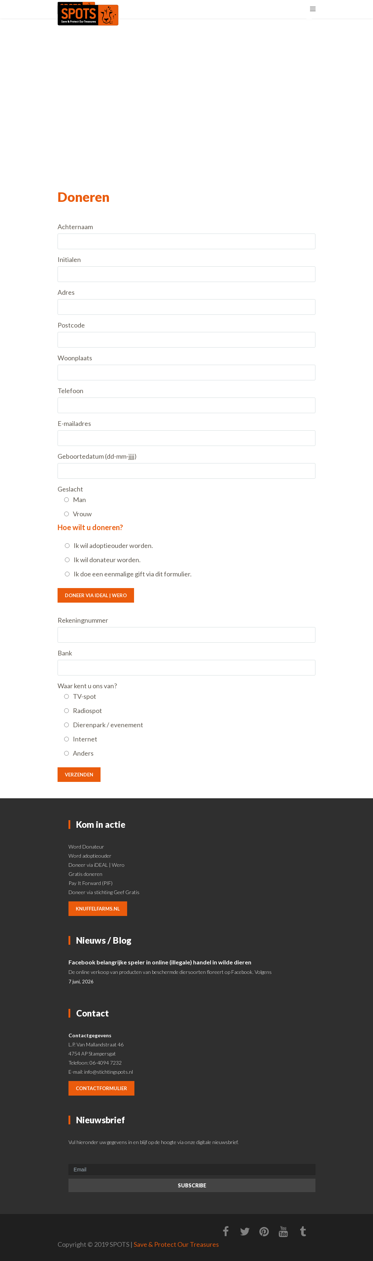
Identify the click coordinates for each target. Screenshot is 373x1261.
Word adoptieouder (89, 856)
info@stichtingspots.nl (108, 1072)
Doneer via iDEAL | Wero (96, 595)
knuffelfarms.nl (98, 909)
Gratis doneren (85, 874)
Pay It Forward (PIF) (90, 883)
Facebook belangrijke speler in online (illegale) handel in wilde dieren (159, 962)
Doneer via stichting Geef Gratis (104, 892)
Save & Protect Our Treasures (176, 1244)
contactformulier (101, 1088)
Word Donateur (86, 846)
